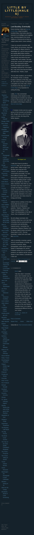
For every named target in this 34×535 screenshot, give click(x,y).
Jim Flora (4, 288)
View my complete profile (5, 83)
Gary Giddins (5, 204)
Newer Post (14, 321)
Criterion (4, 139)
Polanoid (4, 372)
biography (13, 165)
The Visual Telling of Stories (5, 457)
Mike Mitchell (5, 321)
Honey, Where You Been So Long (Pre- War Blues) (6, 242)
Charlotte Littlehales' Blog (5, 131)
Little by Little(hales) (17, 10)
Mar (16, 94)
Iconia (3, 255)
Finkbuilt (4, 194)
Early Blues (5, 181)
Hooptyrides (5, 248)
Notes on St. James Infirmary (5, 351)
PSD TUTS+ (5, 380)
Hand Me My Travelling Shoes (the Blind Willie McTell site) (5, 218)
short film (15, 236)
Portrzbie (4, 378)
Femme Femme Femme (4, 190)
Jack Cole (4, 280)
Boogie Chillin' (6, 121)
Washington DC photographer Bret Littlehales (5, 475)
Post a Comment (15, 318)
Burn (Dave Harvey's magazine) (5, 125)
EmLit (16, 271)
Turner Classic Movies (4, 463)
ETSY (3, 186)
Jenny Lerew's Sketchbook (6, 284)
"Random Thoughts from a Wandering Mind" (5, 98)
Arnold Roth (5, 105)
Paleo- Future (5, 358)
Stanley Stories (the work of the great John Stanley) (5, 409)
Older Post (29, 321)
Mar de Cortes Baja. (16, 104)
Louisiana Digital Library (4, 309)
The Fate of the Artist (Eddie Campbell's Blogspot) (5, 445)
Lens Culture (5, 301)
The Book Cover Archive (4, 437)
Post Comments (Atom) (25, 325)
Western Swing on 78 (5, 483)
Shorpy (4, 397)
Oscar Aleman (6, 355)
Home (22, 321)
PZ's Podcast (5, 382)
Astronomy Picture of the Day (5, 109)
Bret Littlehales (6, 36)
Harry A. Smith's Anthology (5, 226)
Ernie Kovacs (5, 184)
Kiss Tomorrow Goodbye (5, 297)
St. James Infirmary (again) (5, 401)
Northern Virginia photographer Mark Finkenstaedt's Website (5, 341)
